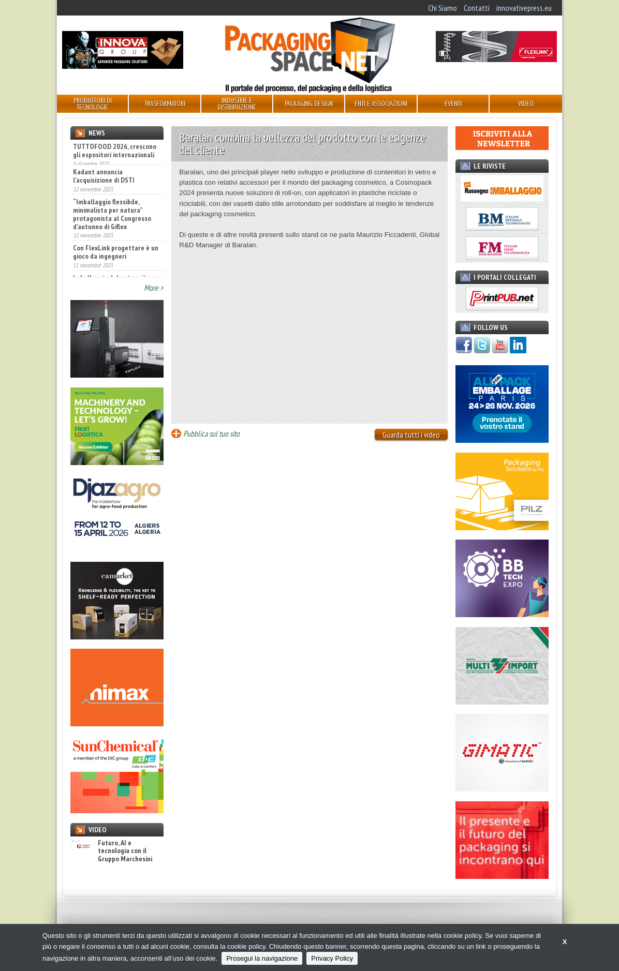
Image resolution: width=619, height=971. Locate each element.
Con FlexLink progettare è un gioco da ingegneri (115, 256)
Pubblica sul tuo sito (211, 433)
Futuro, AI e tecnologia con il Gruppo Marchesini (111, 851)
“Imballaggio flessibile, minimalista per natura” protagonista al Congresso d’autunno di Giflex (112, 218)
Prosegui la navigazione (262, 958)
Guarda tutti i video (411, 434)
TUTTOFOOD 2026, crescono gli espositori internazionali (114, 150)
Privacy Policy (332, 958)
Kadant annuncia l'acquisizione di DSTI (104, 180)
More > (154, 287)
